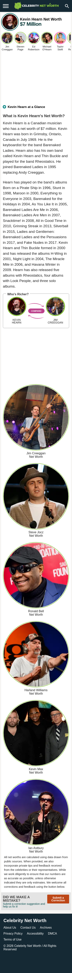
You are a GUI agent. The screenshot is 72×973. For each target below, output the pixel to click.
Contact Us (28, 927)
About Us (9, 927)
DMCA (52, 933)
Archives (46, 927)
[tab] (36, 108)
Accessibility (35, 933)
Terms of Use (12, 939)
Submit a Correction (58, 899)
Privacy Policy (13, 933)
